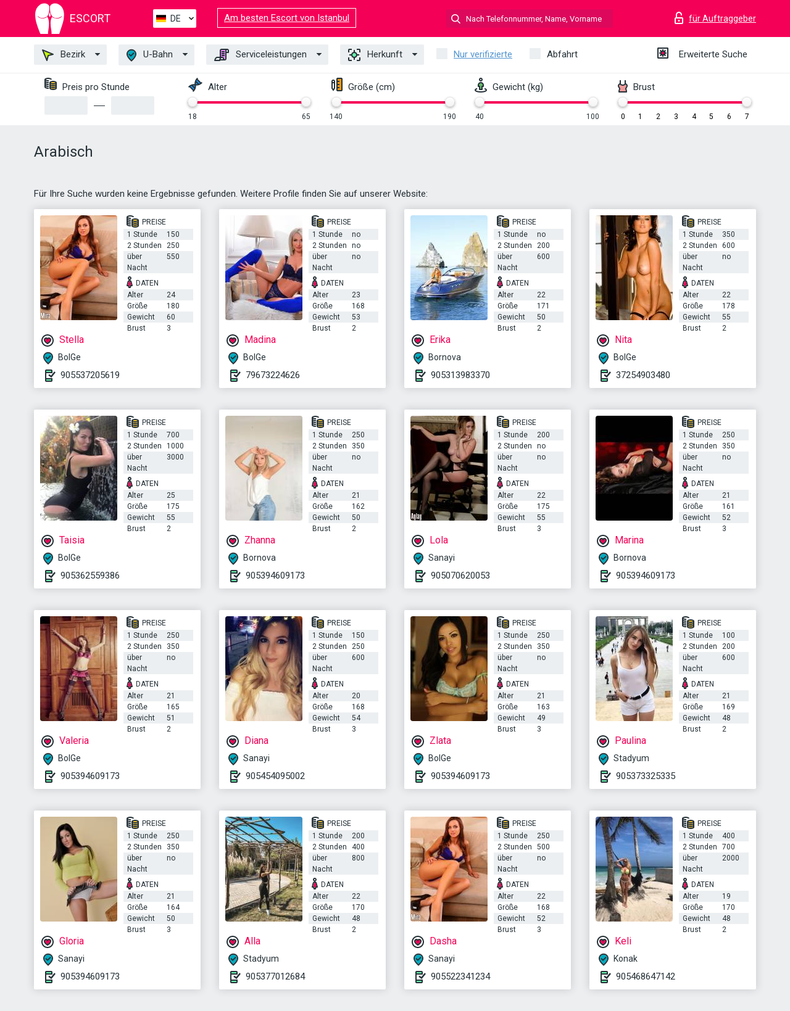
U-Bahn (150, 55)
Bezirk (63, 55)
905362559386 (90, 575)
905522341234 (460, 976)
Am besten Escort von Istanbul (286, 17)
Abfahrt (562, 54)
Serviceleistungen (260, 55)
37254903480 (643, 375)
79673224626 (273, 375)
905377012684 (275, 976)
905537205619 (90, 375)
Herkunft (375, 55)
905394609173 (275, 575)
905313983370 (460, 375)
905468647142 (645, 976)
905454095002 (275, 776)
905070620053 (460, 575)
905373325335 (645, 776)
